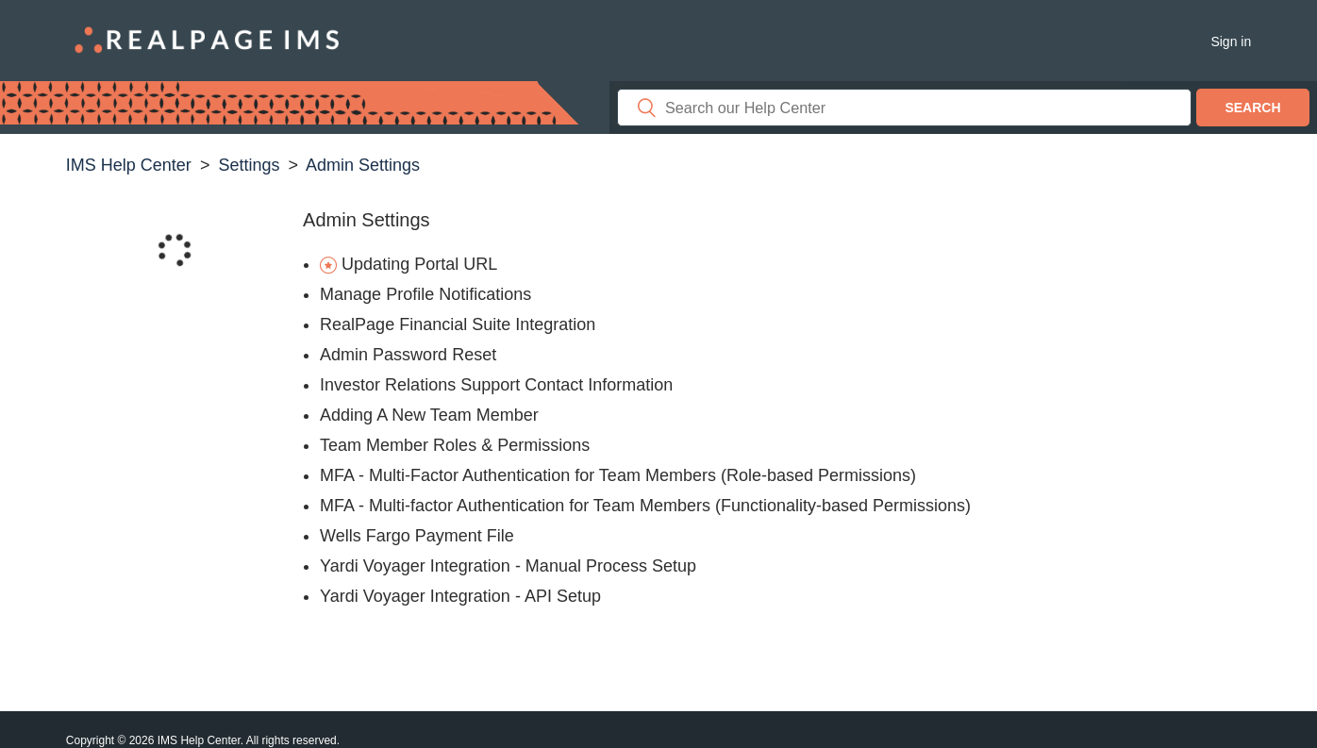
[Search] (904, 107)
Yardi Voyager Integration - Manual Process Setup (508, 566)
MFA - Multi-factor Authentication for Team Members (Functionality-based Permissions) (645, 505)
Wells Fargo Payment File (417, 535)
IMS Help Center (129, 165)
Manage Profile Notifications (425, 294)
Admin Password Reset (408, 354)
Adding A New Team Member (429, 415)
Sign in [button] (1230, 41)
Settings (248, 165)
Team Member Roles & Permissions (455, 445)
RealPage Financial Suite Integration (457, 324)
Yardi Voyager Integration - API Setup (460, 596)
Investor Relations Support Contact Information (496, 384)
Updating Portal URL (419, 264)
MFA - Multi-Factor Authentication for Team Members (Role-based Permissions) (618, 475)
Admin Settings (363, 165)
